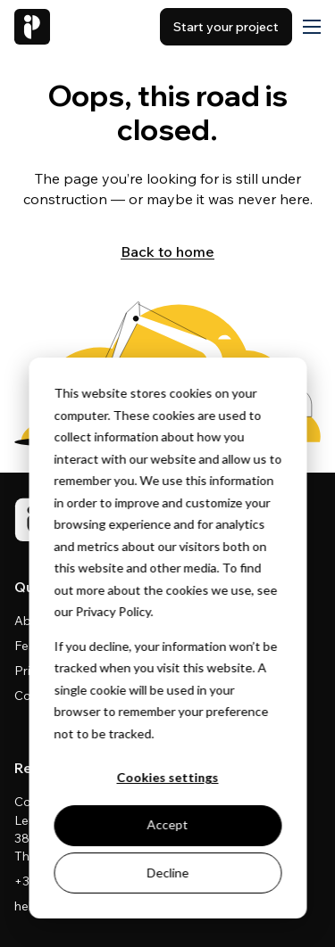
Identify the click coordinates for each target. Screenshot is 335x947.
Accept (167, 824)
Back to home (167, 251)
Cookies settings (168, 777)
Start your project (226, 27)
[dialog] (167, 638)
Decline (167, 872)
